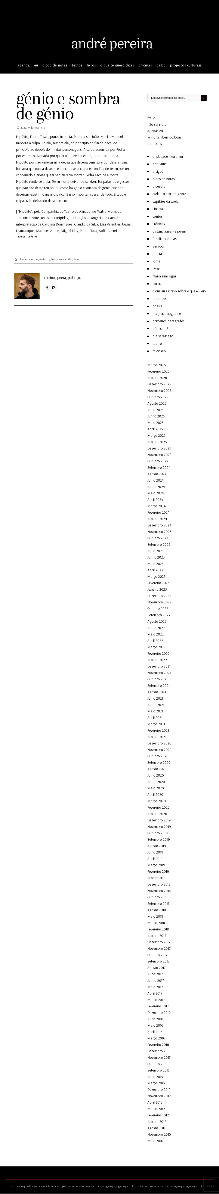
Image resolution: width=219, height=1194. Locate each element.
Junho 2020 (156, 782)
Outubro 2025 (157, 397)
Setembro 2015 (158, 1070)
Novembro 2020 (159, 750)
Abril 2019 (155, 859)
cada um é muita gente (169, 194)
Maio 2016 (155, 1025)
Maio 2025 (155, 423)
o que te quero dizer (117, 65)
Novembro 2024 (159, 455)
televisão (159, 351)
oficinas (145, 65)
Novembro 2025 (159, 391)
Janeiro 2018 (156, 936)
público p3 (160, 329)
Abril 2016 (155, 1032)
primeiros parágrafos (168, 321)
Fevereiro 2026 (158, 371)
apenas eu (155, 131)
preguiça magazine (166, 314)
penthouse (160, 299)
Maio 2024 (155, 493)
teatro (43, 259)
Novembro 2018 (159, 891)
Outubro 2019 (157, 833)
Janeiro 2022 (157, 660)
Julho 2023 (155, 551)
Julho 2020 (155, 775)
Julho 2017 (155, 974)
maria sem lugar (164, 276)
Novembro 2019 (159, 827)
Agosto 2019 (156, 846)
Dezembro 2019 (159, 820)
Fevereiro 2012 (158, 1115)
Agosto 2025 (156, 403)
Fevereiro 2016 (158, 1045)
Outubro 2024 (157, 461)
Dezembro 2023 (159, 525)
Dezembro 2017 (158, 942)
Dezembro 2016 (159, 1013)
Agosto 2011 (156, 1128)
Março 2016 (156, 1038)
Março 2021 (156, 724)
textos (77, 65)
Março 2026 (156, 365)
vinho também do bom (164, 137)
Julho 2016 (155, 1019)
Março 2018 (156, 923)
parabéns (154, 144)
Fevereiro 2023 (158, 583)
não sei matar (157, 124)
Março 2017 (156, 1000)
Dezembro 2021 (159, 666)
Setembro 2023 (158, 544)
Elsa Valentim (110, 224)
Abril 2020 (155, 795)
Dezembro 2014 (159, 1090)
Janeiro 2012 (156, 1122)
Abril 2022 (155, 641)
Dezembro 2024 (159, 448)
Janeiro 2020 (157, 814)
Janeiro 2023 (157, 589)
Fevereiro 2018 (158, 929)
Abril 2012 (155, 1102)
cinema (157, 209)
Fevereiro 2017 (158, 1006)
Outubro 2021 (157, 679)
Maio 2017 (155, 987)
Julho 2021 (155, 698)
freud (151, 118)
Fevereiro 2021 (158, 730)
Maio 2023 (155, 564)
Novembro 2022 (159, 602)
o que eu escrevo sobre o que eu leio (179, 291)
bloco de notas (55, 65)
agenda (23, 65)
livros (91, 65)
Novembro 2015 (159, 1057)
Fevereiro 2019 (158, 872)
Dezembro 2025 (159, 384)
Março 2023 (156, 577)
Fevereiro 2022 (158, 654)
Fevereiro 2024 (158, 512)
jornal (156, 261)
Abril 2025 (155, 429)
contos (157, 216)
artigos (157, 172)
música (157, 284)
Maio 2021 (155, 711)
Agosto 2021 (156, 692)
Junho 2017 (155, 981)
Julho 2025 (155, 410)
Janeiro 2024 (157, 519)
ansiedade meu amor (167, 157)
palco (161, 65)
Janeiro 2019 (156, 878)
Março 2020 (156, 801)
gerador (158, 246)
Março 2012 (156, 1109)
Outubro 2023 (157, 538)
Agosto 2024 (157, 474)
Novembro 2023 (159, 532)
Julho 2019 (155, 852)
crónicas (158, 224)
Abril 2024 (155, 500)
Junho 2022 (156, 628)
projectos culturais (186, 65)
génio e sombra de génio (70, 106)
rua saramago (162, 336)
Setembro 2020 (158, 763)
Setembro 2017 (158, 961)
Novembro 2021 (159, 673)
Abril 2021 (155, 718)
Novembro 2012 (159, 1096)
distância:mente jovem (169, 231)
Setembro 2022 (158, 615)
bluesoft (158, 186)
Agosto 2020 (157, 769)
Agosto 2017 (156, 968)
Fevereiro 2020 (158, 807)
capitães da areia (165, 201)
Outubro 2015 (157, 1064)
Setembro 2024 (158, 468)
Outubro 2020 (157, 756)
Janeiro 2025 (157, 442)
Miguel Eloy (69, 230)
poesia (157, 306)
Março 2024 (156, 506)
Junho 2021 (155, 705)
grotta (157, 254)
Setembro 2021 (158, 686)
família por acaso (165, 239)
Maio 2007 (155, 1141)
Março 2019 (156, 865)
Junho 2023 (156, 557)
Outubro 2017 (157, 955)
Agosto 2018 (156, 910)
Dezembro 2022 (159, 596)
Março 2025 (156, 435)
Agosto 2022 (157, 621)
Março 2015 (156, 1083)
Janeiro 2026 (157, 378)
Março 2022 (156, 647)
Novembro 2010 (159, 1134)
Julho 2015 (155, 1077)
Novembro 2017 (159, 948)
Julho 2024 (155, 480)
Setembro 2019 (158, 839)
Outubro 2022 (157, 609)
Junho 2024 (156, 487)
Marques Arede (47, 230)
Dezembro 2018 (158, 884)
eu (36, 65)
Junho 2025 (156, 416)
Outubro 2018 (157, 897)
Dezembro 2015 (158, 1051)
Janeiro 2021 (156, 737)
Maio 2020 (155, 788)
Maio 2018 (155, 916)
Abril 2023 (155, 570)
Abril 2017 (154, 993)
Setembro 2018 (158, 904)
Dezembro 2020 (159, 743)
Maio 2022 (155, 634)
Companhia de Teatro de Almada (65, 211)
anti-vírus (159, 164)
